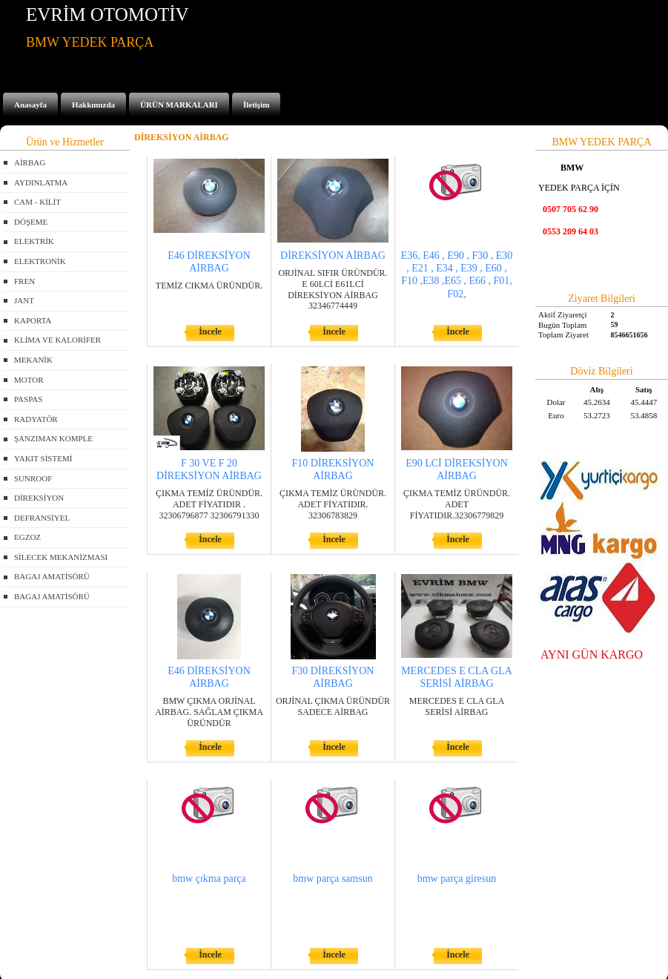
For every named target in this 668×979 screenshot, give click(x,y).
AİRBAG (29, 162)
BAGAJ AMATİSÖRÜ (52, 576)
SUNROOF (33, 478)
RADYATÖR (36, 419)
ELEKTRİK (34, 241)
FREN (24, 281)
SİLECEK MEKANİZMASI (61, 557)
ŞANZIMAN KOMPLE (53, 438)
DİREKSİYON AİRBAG (333, 255)
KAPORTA (32, 320)
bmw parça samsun (332, 878)
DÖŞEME (30, 221)
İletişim (256, 104)
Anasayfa (30, 104)
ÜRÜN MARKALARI (179, 104)
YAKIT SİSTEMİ (43, 458)
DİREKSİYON (39, 497)
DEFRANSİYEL (42, 517)
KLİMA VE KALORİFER (57, 339)
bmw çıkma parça (209, 878)
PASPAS (28, 399)
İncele (210, 331)
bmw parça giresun (457, 878)
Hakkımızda (93, 104)
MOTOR (29, 379)
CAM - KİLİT (37, 201)
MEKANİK (33, 359)
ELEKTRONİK (40, 261)
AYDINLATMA (40, 182)
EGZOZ (27, 537)
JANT (24, 300)
